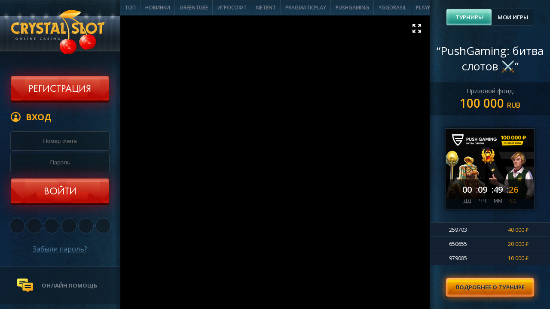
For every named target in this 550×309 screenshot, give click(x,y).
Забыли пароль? (60, 249)
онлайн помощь (70, 285)
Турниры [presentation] (469, 17)
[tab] (469, 17)
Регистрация (59, 89)
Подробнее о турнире (490, 287)
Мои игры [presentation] (513, 17)
